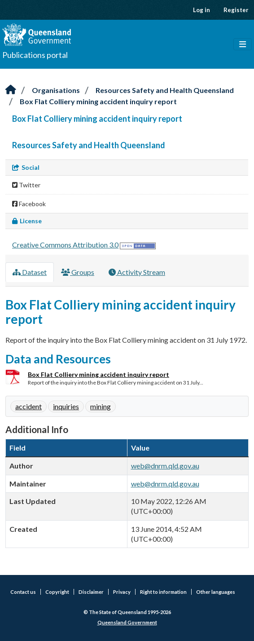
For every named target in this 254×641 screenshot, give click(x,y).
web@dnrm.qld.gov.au (165, 465)
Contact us (23, 592)
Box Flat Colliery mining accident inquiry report (98, 101)
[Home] (10, 90)
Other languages (215, 592)
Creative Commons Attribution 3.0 (65, 244)
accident (28, 406)
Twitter (26, 185)
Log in (201, 9)
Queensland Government (127, 622)
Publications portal (35, 55)
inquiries (66, 406)
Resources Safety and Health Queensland (165, 90)
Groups (77, 272)
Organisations (56, 90)
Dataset (30, 272)
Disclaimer (91, 592)
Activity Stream (137, 272)
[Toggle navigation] (242, 44)
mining (100, 406)
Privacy (122, 592)
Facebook (29, 204)
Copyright (57, 592)
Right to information (163, 592)
